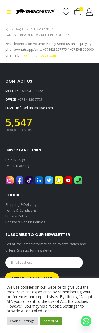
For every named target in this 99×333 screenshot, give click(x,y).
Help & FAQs (15, 159)
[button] (10, 11)
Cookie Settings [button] (22, 321)
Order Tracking (17, 165)
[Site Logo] (35, 11)
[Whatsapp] (86, 321)
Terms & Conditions (21, 210)
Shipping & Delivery (21, 204)
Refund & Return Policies (25, 221)
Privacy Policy (16, 216)
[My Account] (89, 12)
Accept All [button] (51, 321)
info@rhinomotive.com (34, 107)
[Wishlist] (66, 11)
